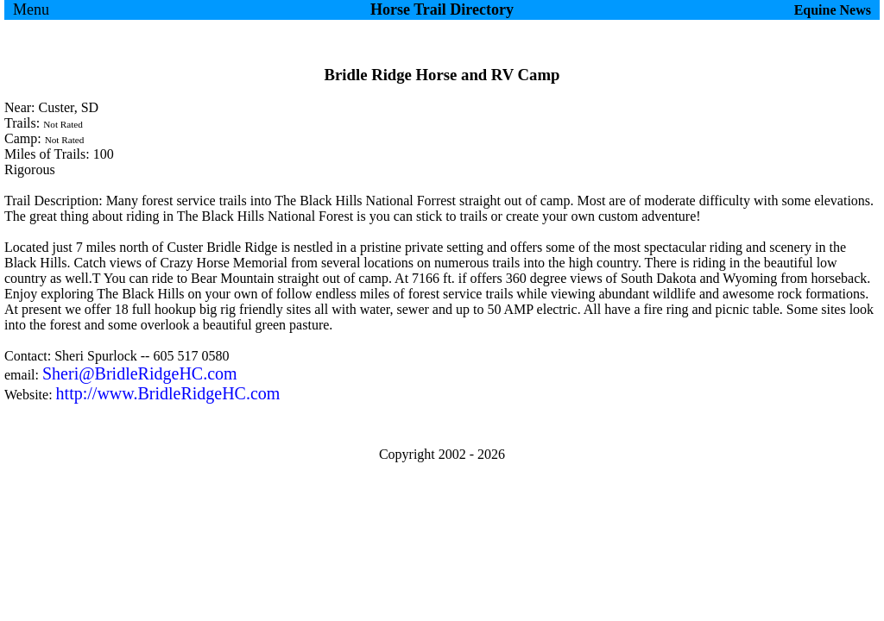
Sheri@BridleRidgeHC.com (139, 373)
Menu (31, 9)
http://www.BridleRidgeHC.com (168, 393)
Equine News (832, 10)
